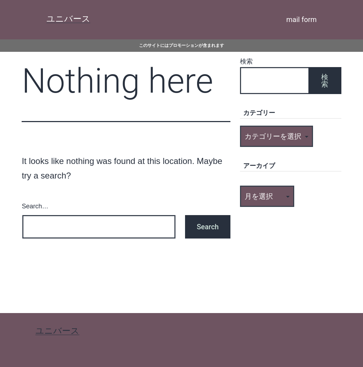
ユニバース (68, 19)
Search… (35, 206)
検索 (246, 61)
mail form (301, 19)
